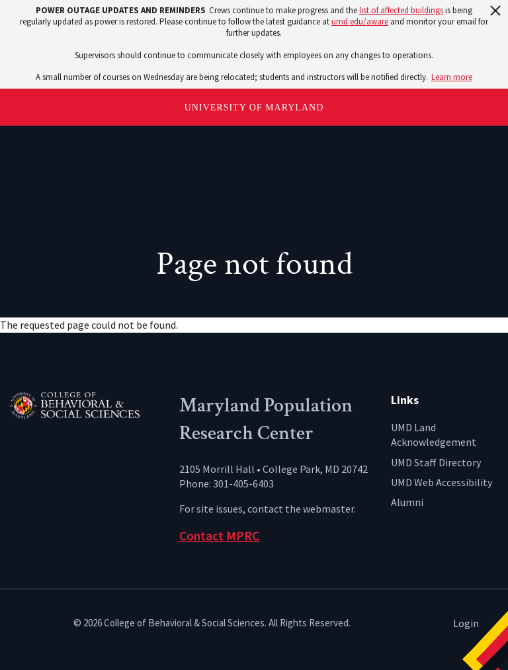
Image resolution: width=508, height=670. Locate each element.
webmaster (328, 508)
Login (466, 623)
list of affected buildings (401, 10)
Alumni (407, 502)
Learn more (451, 77)
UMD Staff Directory (436, 462)
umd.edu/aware (359, 21)
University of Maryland (254, 107)
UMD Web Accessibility (441, 482)
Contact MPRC (219, 536)
